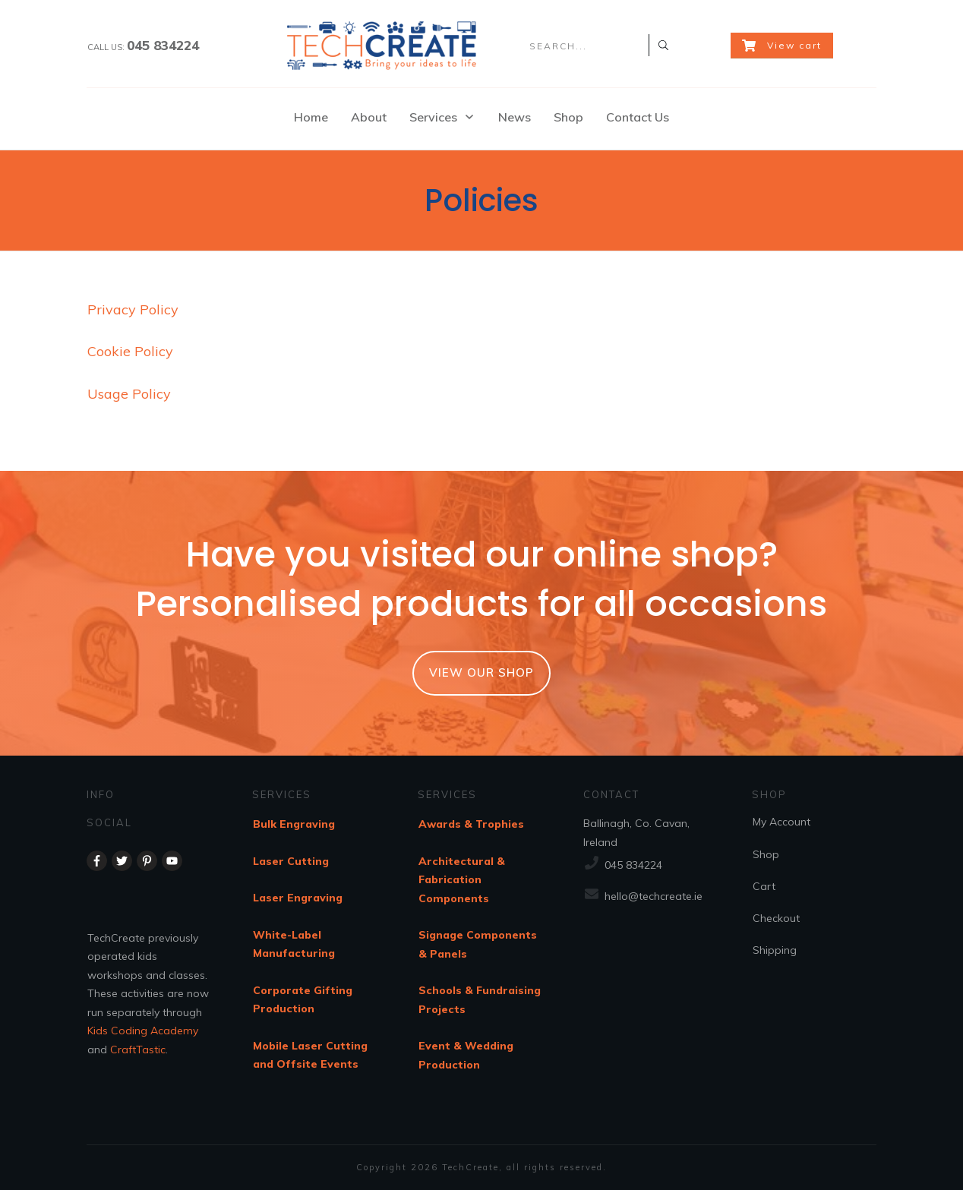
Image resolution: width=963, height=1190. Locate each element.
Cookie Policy (130, 351)
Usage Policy (129, 393)
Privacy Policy (132, 309)
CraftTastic (138, 1049)
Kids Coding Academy (142, 1030)
